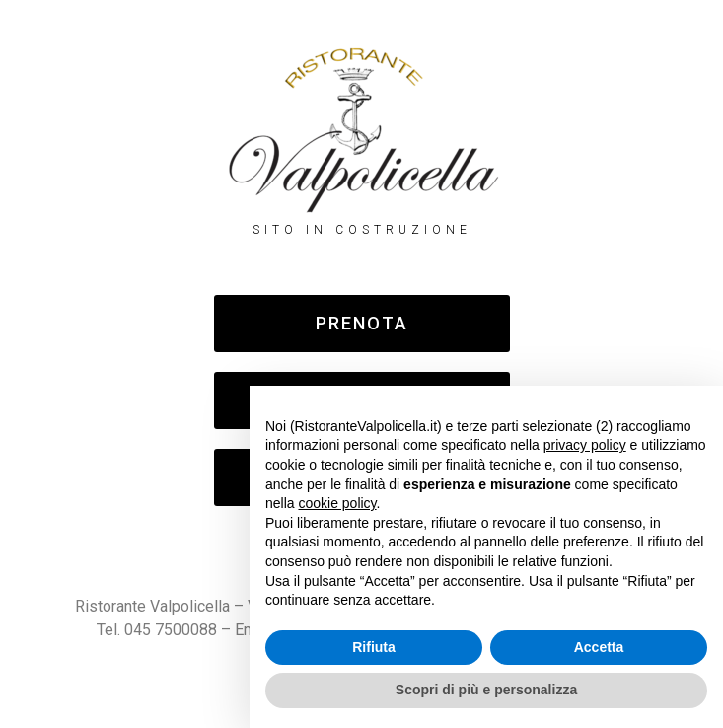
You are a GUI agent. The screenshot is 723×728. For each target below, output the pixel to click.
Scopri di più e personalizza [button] (486, 689)
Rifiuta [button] (374, 647)
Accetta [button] (599, 647)
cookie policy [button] (337, 503)
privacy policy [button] (584, 445)
